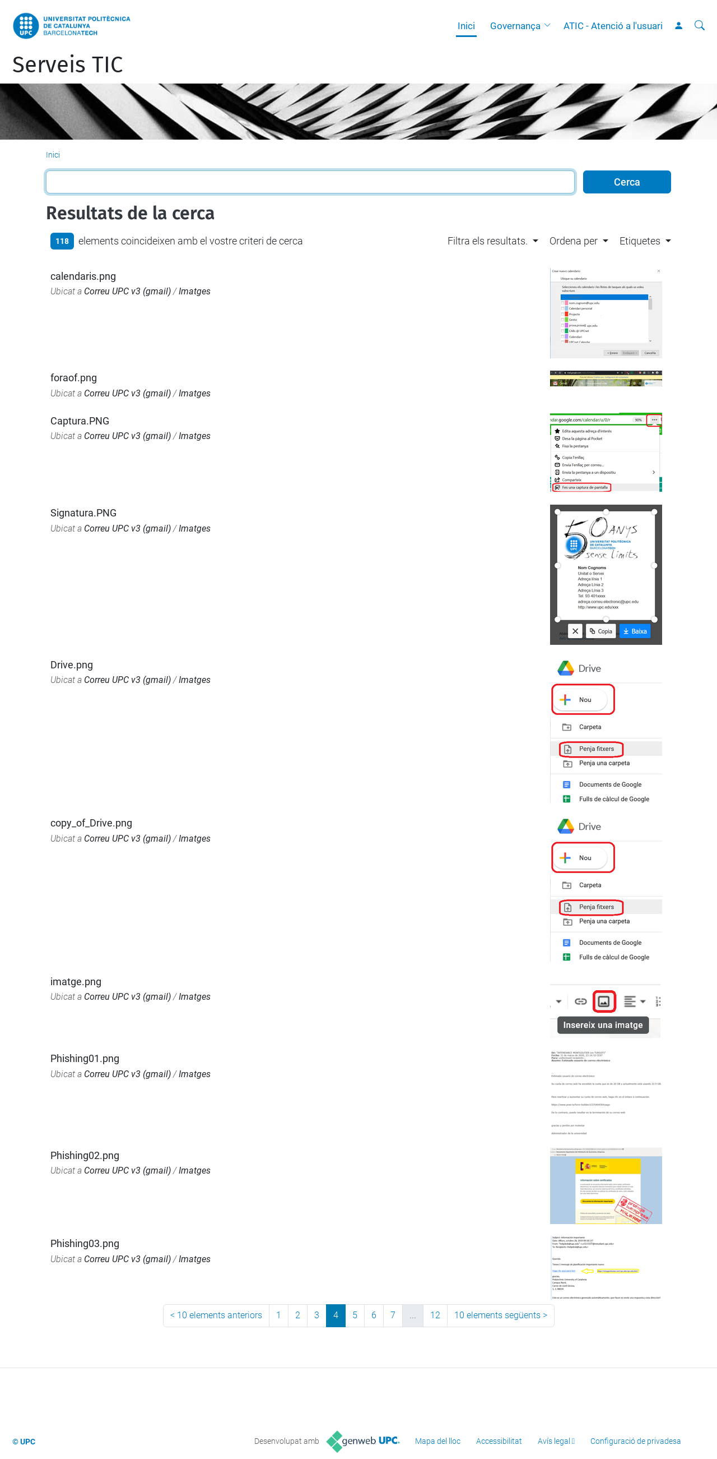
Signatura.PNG (83, 513)
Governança (515, 25)
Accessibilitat (499, 1441)
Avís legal (554, 1441)
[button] (550, 26)
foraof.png (73, 378)
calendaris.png (83, 276)
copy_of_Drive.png (91, 823)
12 (435, 1315)
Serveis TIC (67, 65)
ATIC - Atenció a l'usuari (613, 25)
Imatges (195, 291)
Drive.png (71, 665)
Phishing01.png (84, 1058)
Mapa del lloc (437, 1441)
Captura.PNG (79, 421)
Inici (466, 25)
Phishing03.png (84, 1243)
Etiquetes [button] (640, 241)
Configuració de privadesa (635, 1441)
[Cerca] (700, 25)
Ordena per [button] (574, 241)
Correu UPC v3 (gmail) (127, 291)
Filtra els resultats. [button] (488, 241)
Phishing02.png (84, 1155)
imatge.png (75, 981)
